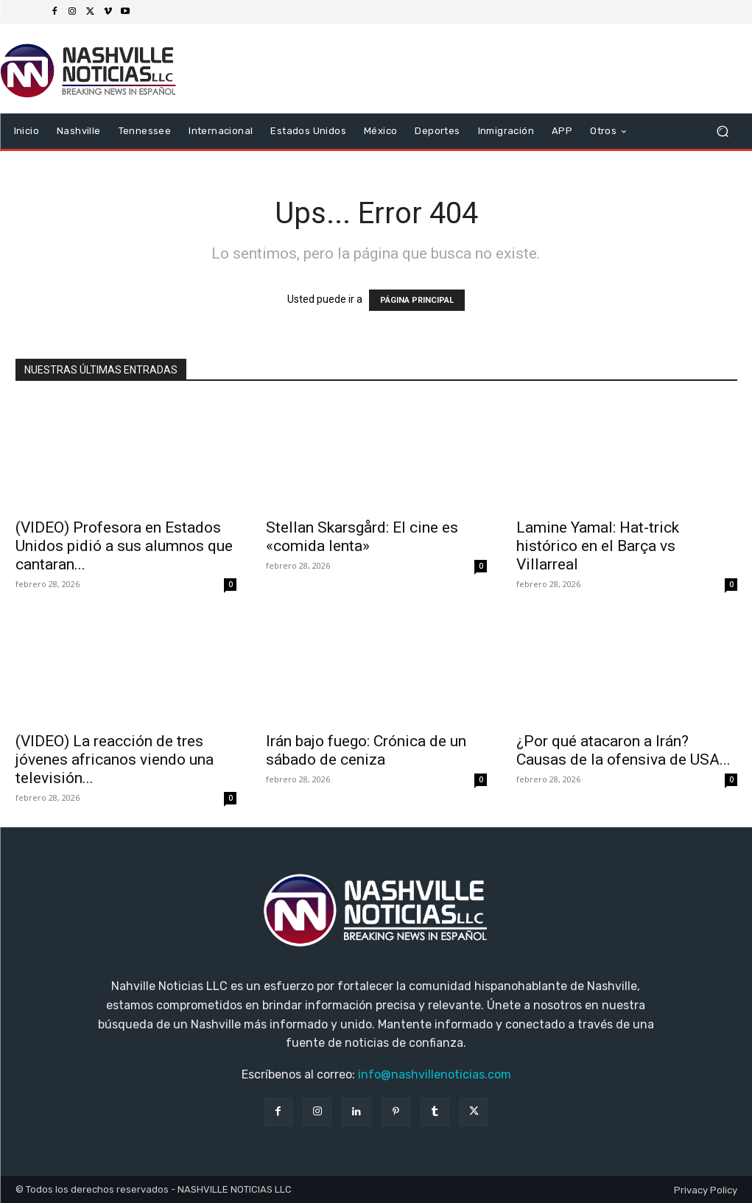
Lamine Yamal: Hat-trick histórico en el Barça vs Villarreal (597, 546)
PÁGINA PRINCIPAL (417, 300)
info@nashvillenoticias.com (434, 1074)
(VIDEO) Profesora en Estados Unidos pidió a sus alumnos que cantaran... (124, 546)
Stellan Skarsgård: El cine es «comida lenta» (362, 537)
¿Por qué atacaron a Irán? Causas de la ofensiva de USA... (623, 750)
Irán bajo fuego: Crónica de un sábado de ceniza (366, 750)
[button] (723, 131)
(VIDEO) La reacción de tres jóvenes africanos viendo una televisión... (114, 759)
